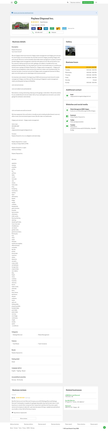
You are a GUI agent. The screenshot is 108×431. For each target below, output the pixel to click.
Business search (42, 423)
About (11, 427)
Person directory (81, 423)
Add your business (88, 2)
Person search (68, 423)
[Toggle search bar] (68, 2)
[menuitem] (70, 51)
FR (96, 2)
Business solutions (75, 2)
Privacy (24, 427)
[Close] (96, 13)
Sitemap (32, 427)
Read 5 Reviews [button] (44, 22)
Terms (20, 427)
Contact (16, 427)
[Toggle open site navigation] (11, 2)
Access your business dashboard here (23, 12)
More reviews (23, 418)
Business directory (55, 423)
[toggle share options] (104, 427)
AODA (28, 427)
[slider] (35, 22)
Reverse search (94, 423)
